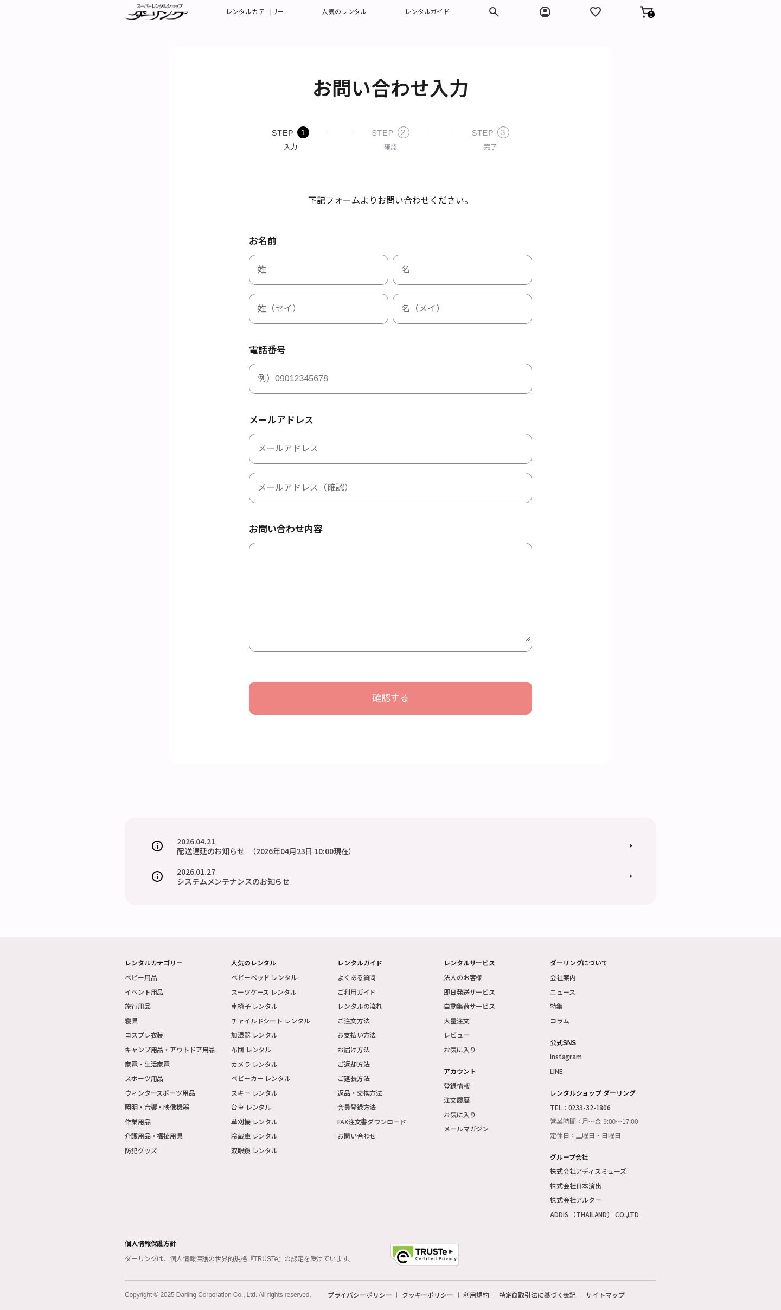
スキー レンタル (254, 1092)
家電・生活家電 (147, 1064)
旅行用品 (138, 1005)
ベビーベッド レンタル (264, 977)
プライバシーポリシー (360, 1294)
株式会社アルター (575, 1199)
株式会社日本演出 (575, 1185)
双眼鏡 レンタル (254, 1150)
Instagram (566, 1056)
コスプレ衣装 (144, 1034)
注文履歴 (457, 1099)
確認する (390, 698)
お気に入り (460, 1049)
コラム (559, 1020)
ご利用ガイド (356, 991)
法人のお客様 (463, 977)
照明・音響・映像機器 (157, 1106)
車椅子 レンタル (254, 1005)
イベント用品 (144, 991)
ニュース (562, 991)
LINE (556, 1071)
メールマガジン (466, 1128)
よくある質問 (356, 977)
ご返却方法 (353, 1064)
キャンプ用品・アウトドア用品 (170, 1049)
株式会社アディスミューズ (588, 1170)
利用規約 (476, 1294)
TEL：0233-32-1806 (580, 1107)
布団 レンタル (251, 1049)
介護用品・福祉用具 (154, 1135)
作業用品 (138, 1121)
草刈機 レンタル (254, 1121)
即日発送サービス (469, 991)
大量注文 (457, 1020)
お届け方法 (353, 1049)
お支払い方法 (356, 1034)
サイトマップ (605, 1294)
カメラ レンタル (254, 1064)
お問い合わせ (356, 1135)
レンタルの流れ (359, 1005)
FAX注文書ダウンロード (371, 1121)
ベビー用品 (141, 977)
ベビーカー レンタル (261, 1078)
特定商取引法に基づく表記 (538, 1294)
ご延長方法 (353, 1078)
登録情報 (457, 1085)
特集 (556, 1005)
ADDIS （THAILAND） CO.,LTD (594, 1214)
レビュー (457, 1034)
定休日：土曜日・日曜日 (585, 1136)
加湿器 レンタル (254, 1034)
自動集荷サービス (469, 1005)
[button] (646, 12)
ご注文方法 (353, 1020)
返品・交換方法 (359, 1092)
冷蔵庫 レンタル (254, 1135)
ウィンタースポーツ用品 (160, 1092)
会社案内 (563, 977)
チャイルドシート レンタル (270, 1020)
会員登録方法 (356, 1106)
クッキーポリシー (427, 1294)
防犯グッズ (141, 1150)
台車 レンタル (251, 1106)
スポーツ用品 (144, 1078)
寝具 (131, 1020)
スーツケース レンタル (264, 991)
